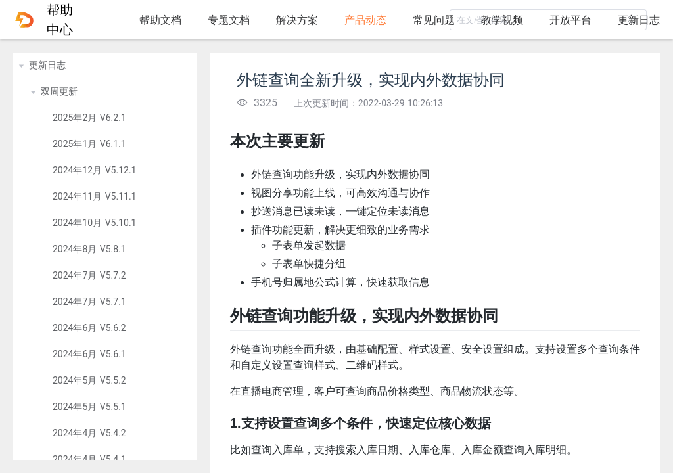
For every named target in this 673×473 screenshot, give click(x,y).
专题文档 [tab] (229, 20)
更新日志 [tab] (639, 20)
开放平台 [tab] (570, 20)
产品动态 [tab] (365, 20)
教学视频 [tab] (502, 20)
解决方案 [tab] (297, 20)
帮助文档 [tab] (160, 20)
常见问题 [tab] (434, 20)
